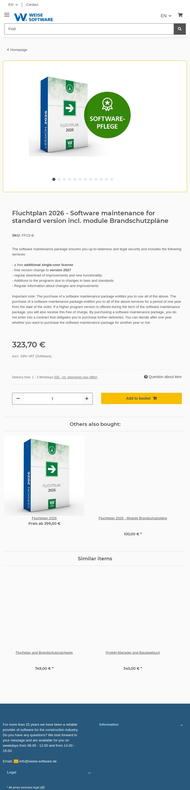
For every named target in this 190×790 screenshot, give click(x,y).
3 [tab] (64, 179)
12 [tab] (111, 179)
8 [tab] (90, 179)
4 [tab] (69, 179)
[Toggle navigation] (6, 12)
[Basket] (180, 15)
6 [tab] (80, 179)
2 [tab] (59, 179)
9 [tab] (95, 179)
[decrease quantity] (18, 398)
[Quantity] (52, 398)
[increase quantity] (87, 398)
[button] (141, 725)
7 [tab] (85, 179)
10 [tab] (101, 179)
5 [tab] (74, 179)
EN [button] (10, 5)
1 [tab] (53, 179)
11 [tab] (106, 179)
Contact (32, 5)
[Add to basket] (141, 398)
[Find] (89, 29)
